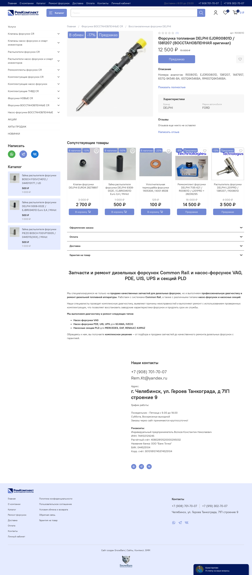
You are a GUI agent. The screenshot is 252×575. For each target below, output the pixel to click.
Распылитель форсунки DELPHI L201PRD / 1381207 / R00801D (227, 187)
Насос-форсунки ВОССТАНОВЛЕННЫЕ (30, 112)
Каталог (41, 3)
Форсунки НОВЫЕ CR (20, 98)
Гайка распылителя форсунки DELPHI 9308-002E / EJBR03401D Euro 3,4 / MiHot (119, 189)
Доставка (77, 3)
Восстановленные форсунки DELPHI (150, 26)
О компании (27, 3)
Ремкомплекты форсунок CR (25, 69)
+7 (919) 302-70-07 (214, 506)
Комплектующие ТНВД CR (23, 91)
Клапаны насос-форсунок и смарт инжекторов (28, 42)
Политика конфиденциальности (55, 498)
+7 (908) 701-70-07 (148, 371)
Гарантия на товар (48, 520)
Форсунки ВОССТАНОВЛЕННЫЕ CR (102, 26)
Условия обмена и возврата (53, 509)
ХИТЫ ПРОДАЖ (17, 126)
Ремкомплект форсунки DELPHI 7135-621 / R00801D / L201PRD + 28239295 (191, 189)
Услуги (12, 26)
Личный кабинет (121, 3)
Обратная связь (47, 514)
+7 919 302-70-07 (234, 3)
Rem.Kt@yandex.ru (149, 378)
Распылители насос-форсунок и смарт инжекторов (30, 60)
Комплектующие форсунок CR (26, 76)
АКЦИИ (12, 119)
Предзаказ (176, 59)
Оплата (90, 3)
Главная (12, 3)
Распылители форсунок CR (24, 51)
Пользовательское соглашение (55, 504)
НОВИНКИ (14, 133)
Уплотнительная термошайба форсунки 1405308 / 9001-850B (155, 187)
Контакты (102, 3)
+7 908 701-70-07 (208, 3)
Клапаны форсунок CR (21, 33)
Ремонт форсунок (59, 3)
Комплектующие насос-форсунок (27, 83)
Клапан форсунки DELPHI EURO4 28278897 (83, 186)
